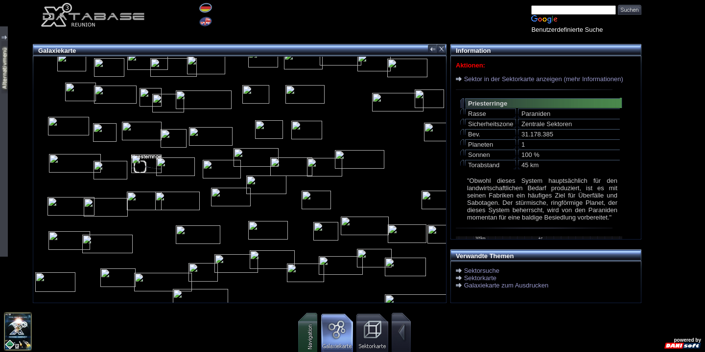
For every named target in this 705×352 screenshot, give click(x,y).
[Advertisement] (673, 146)
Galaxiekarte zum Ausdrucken (506, 285)
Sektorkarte (480, 278)
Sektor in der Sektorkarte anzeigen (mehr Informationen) (543, 79)
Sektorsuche (481, 270)
